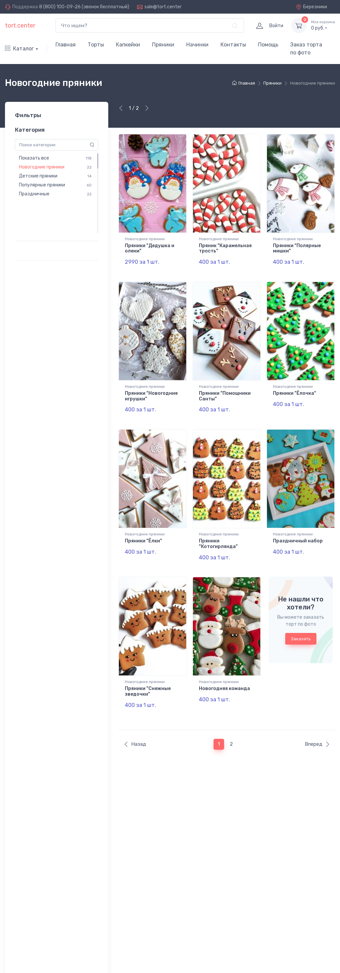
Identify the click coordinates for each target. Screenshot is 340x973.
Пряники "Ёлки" (143, 532)
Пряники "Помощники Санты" (225, 391)
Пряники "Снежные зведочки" (148, 677)
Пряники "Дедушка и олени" (149, 248)
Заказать (301, 625)
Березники (311, 7)
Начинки (197, 44)
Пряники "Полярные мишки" (297, 248)
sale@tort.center (163, 7)
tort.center (20, 25)
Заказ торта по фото (306, 48)
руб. (323, 25)
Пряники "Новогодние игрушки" (151, 391)
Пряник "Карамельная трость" (225, 248)
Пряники (163, 44)
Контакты (233, 44)
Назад (135, 726)
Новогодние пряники (145, 239)
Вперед (317, 726)
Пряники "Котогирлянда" (218, 534)
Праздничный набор (298, 532)
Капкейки (128, 44)
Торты (96, 44)
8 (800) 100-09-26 (60, 7)
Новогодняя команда (224, 675)
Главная (65, 44)
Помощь (268, 44)
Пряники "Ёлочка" (294, 388)
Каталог (19, 48)
